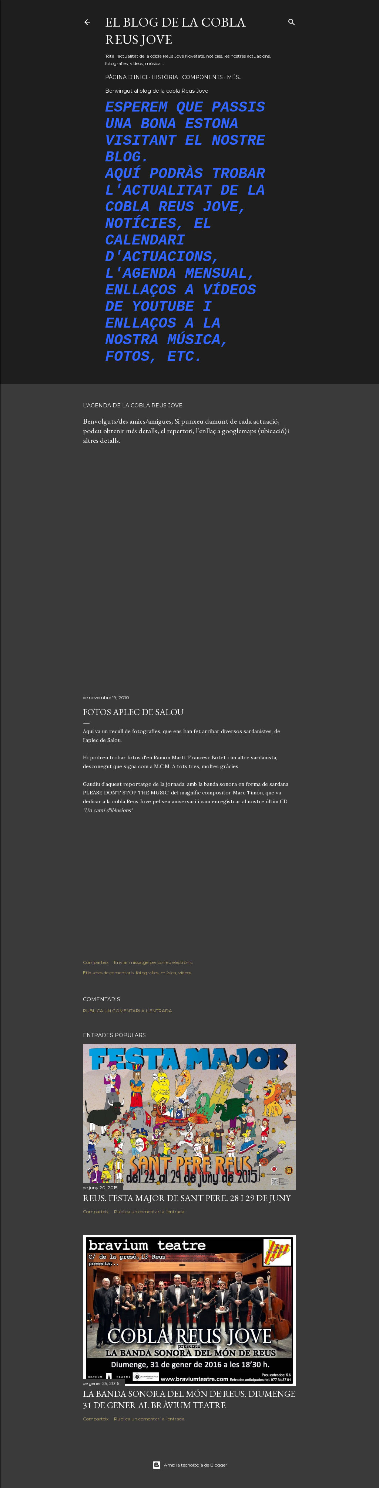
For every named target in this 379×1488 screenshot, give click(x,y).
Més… (234, 77)
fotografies (147, 972)
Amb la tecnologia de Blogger (189, 1465)
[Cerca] (291, 20)
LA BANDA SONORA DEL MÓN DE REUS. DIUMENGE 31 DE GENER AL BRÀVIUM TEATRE (189, 1399)
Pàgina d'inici (126, 77)
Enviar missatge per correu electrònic (153, 962)
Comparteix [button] (95, 962)
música (168, 972)
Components (202, 77)
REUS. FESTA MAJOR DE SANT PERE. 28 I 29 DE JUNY (187, 1198)
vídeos (184, 972)
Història (164, 77)
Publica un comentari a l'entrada (127, 1010)
